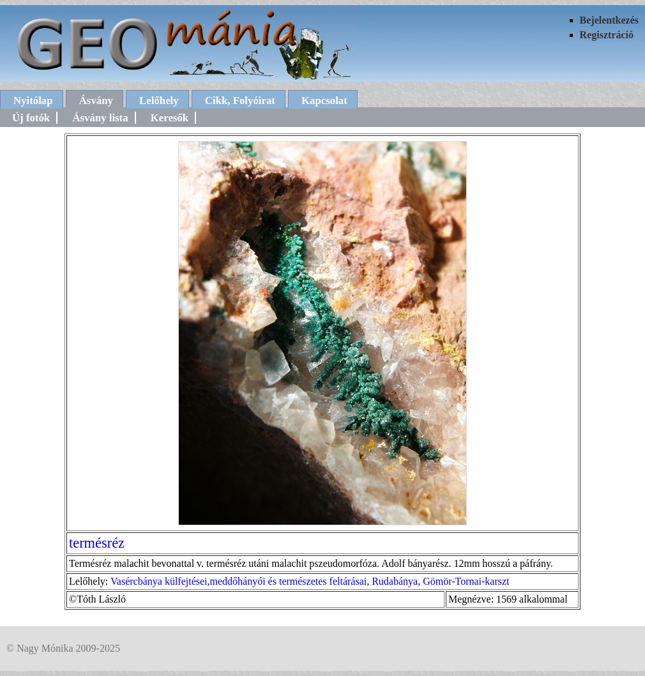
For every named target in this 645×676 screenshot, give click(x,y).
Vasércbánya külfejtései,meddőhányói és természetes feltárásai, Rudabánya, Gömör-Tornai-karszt (310, 581)
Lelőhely (159, 100)
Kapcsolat (324, 100)
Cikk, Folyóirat (240, 100)
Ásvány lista (100, 118)
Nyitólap (33, 100)
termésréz (97, 543)
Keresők (169, 118)
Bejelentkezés (609, 20)
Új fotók (31, 118)
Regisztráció (607, 34)
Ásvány (96, 100)
